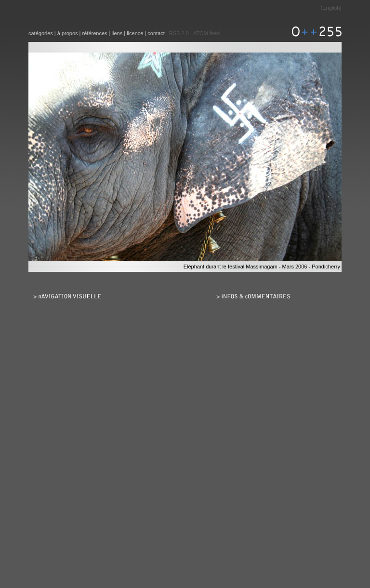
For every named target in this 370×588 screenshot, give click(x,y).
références (94, 33)
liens (117, 33)
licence (135, 33)
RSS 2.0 (179, 33)
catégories (40, 33)
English (331, 8)
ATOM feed (206, 33)
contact (155, 33)
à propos (67, 33)
